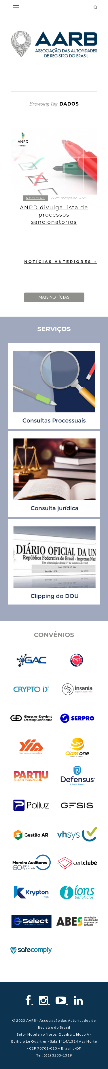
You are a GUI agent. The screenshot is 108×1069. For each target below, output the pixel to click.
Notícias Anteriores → (60, 261)
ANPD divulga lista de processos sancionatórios (54, 214)
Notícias (35, 198)
